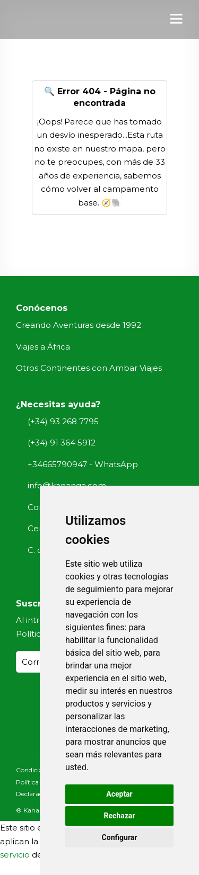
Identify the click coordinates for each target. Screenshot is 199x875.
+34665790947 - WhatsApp (83, 464)
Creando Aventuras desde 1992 (78, 325)
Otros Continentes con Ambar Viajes (89, 368)
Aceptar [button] (119, 794)
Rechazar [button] (119, 815)
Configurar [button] (119, 837)
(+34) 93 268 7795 (63, 421)
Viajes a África (43, 347)
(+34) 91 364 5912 (62, 443)
